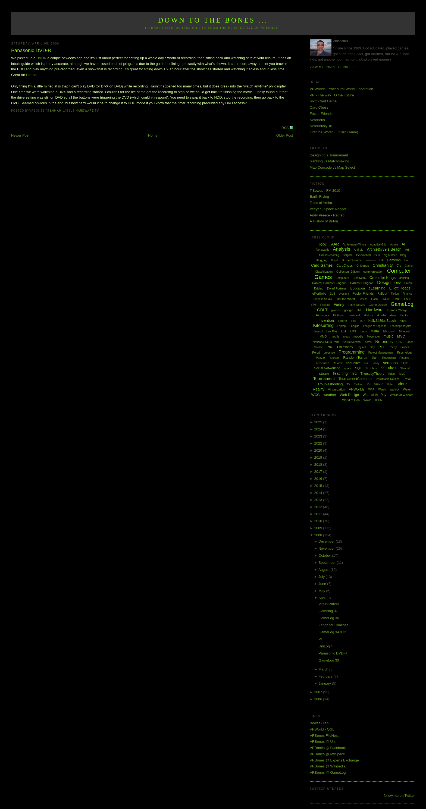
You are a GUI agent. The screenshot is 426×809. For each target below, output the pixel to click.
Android (358, 249)
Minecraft (404, 331)
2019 (318, 457)
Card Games (322, 265)
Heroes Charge (397, 310)
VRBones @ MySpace (327, 754)
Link (344, 331)
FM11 (408, 299)
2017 (318, 472)
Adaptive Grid (378, 244)
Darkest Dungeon (362, 283)
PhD (330, 347)
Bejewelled (363, 255)
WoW (367, 400)
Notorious (317, 120)
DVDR (41, 58)
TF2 (354, 373)
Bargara (348, 255)
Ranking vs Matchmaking (329, 161)
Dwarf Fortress (337, 288)
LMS (353, 331)
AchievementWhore (354, 244)
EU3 (332, 293)
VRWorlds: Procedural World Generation (341, 89)
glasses (335, 310)
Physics (361, 347)
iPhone (342, 320)
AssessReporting (329, 255)
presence (329, 352)
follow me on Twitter (399, 796)
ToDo (391, 373)
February (326, 676)
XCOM (378, 400)
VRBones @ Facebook (328, 748)
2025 (318, 422)
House (31, 75)
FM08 (385, 299)
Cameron (393, 260)
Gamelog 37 (328, 611)
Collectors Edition (348, 271)
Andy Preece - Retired (327, 215)
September (327, 563)
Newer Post (20, 135)
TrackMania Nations (387, 378)
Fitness (363, 299)
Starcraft (405, 368)
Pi (320, 639)
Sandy (375, 363)
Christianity (382, 265)
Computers (342, 277)
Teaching (340, 373)
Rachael (333, 357)
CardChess (344, 265)
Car (406, 260)
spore (348, 368)
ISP (362, 320)
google (348, 310)
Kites (402, 320)
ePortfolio (319, 293)
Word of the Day (374, 395)
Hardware (85, 110)
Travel (407, 378)
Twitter (358, 384)
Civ (398, 265)
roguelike (353, 363)
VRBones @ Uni (323, 741)
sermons (390, 363)
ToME (402, 373)
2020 (318, 450)
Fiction (395, 293)
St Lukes (388, 368)
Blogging (322, 260)
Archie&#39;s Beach (384, 249)
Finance (407, 293)
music (389, 336)
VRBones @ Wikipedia (328, 766)
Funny (339, 304)
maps (363, 331)
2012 (318, 507)
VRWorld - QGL (322, 729)
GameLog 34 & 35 (333, 632)
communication (373, 271)
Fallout (382, 293)
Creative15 (359, 277)
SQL (358, 368)
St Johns (371, 368)
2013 (318, 500)
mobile (335, 336)
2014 (318, 493)
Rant (375, 357)
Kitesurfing (323, 325)
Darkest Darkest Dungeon (329, 283)
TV (97, 110)
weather (330, 395)
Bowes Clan (319, 723)
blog (403, 255)
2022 (318, 443)
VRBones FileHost (324, 736)
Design (384, 282)
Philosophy (345, 347)
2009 (318, 528)
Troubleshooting (330, 384)
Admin (394, 244)
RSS (285, 128)
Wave (407, 389)
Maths (375, 331)
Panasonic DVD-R (31, 50)
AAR (335, 244)
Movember (373, 336)
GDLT (322, 309)
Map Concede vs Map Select (332, 167)
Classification (324, 271)
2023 (318, 436)
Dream (408, 283)
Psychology (404, 352)
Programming (352, 352)
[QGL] (323, 244)
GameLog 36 (329, 618)
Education (357, 288)
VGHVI (378, 384)
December (327, 541)
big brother (390, 255)
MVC (401, 336)
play (372, 347)
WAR (371, 389)
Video (390, 384)
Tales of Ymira (321, 203)
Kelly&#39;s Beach (382, 321)
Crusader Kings (382, 277)
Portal (316, 352)
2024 (318, 429)
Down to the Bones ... (213, 20)
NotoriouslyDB (321, 126)
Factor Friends (321, 114)
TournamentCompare (355, 379)
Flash (374, 299)
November (327, 548)
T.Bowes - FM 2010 (325, 190)
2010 (318, 521)
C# (381, 260)
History (368, 315)
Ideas (393, 315)
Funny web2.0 (356, 304)
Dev (397, 283)
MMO (323, 336)
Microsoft (389, 331)
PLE (381, 347)
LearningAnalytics (401, 326)
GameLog (402, 304)
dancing (404, 277)
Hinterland (353, 315)
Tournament (324, 378)
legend (318, 331)
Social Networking (327, 368)
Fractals (325, 304)
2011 (318, 514)
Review (338, 363)
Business (370, 260)
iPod (353, 320)
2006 (318, 699)
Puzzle (320, 357)
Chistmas (362, 265)
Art (407, 249)
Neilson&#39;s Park (325, 342)
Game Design (378, 304)
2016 (318, 479)
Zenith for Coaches (334, 625)
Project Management (380, 352)
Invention (326, 320)
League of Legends (374, 326)
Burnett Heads (351, 260)
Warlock (394, 389)
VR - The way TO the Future (332, 95)
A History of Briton (324, 221)
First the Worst (345, 299)
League (354, 326)
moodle (358, 336)
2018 (318, 464)
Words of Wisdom (402, 394)
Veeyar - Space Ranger (328, 209)
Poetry (393, 347)
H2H (359, 310)
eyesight (344, 293)
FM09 (396, 299)
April (322, 598)
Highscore (323, 315)
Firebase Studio (322, 299)
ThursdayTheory (372, 374)
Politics (404, 347)
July (322, 577)
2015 (318, 486)
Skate (404, 363)
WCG (315, 395)
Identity (404, 315)
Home (153, 135)
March (323, 669)
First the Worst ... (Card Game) (334, 132)
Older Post (284, 135)
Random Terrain (355, 357)
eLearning (377, 288)
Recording (389, 357)
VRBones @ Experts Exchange (334, 760)
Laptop (341, 326)
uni (368, 384)
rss (366, 363)
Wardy (382, 389)
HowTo (381, 315)
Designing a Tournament (329, 155)
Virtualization (336, 389)
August (324, 570)
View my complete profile (333, 67)
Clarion (409, 265)
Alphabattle (322, 249)
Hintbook (338, 315)
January (325, 683)
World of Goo (351, 400)
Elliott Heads (400, 288)
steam (324, 374)
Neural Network (352, 342)
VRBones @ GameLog (328, 772)
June (322, 584)
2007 (318, 692)
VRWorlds (357, 389)
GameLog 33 (329, 660)
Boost (334, 260)
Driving (318, 288)
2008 (318, 535)
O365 (399, 342)
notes (368, 342)
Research (322, 363)
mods (346, 336)
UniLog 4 (326, 646)
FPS (314, 304)
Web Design (349, 395)
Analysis (341, 249)
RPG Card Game (323, 101)
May (322, 591)
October (325, 555)
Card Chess (319, 107)
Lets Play (331, 331)
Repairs (404, 357)
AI (403, 244)
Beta (377, 255)
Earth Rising (319, 196)
